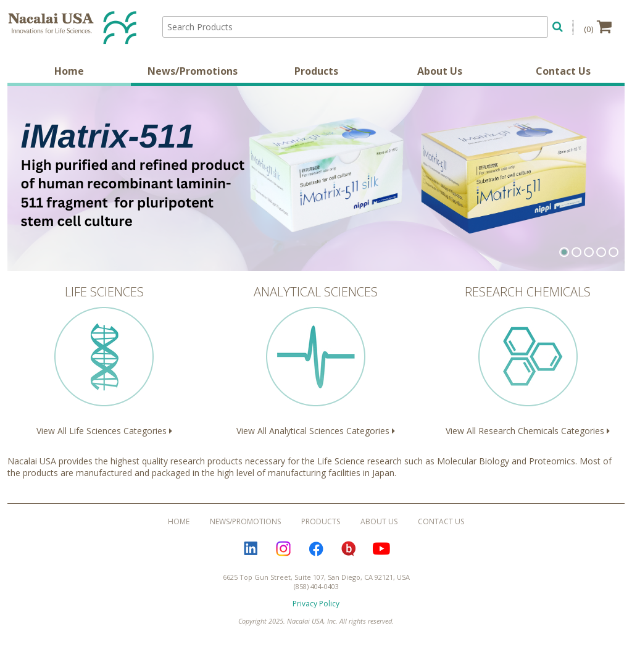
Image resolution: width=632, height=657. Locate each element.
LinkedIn (250, 548)
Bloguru (348, 548)
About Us (439, 71)
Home (69, 71)
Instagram (283, 548)
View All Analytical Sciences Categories (315, 360)
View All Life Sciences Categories (104, 360)
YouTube (381, 548)
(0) (598, 27)
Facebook (316, 548)
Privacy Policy (316, 603)
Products (316, 71)
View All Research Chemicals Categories (528, 360)
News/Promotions (193, 71)
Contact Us (563, 71)
